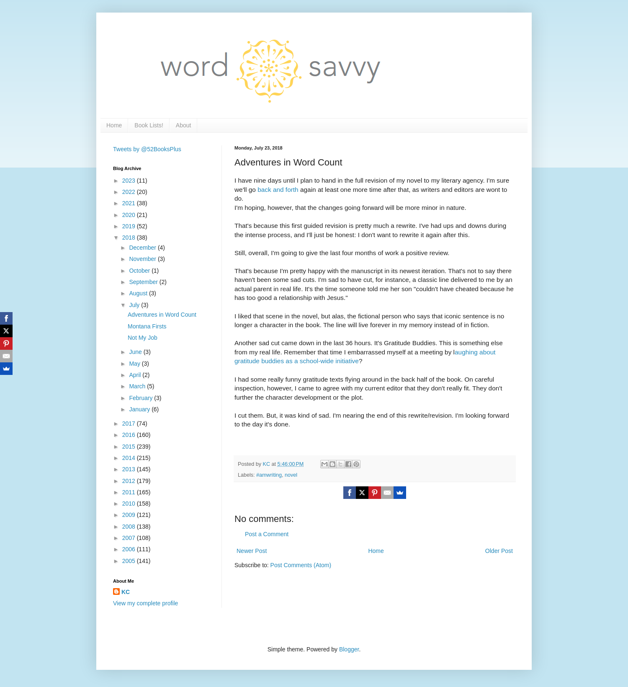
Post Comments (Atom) (300, 565)
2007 (129, 538)
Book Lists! (148, 125)
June (136, 352)
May (135, 363)
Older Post (499, 551)
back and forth (278, 189)
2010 (129, 503)
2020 (129, 215)
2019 (129, 226)
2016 (129, 434)
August (139, 293)
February (141, 398)
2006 (129, 549)
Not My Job (142, 337)
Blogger (349, 649)
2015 (129, 446)
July (135, 305)
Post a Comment (266, 534)
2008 (129, 526)
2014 (129, 458)
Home (114, 125)
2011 (129, 492)
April (135, 375)
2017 (129, 423)
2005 (129, 561)
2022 (129, 192)
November (143, 259)
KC (125, 592)
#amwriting (269, 475)
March (138, 386)
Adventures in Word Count (162, 314)
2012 (129, 481)
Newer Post (252, 551)
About (183, 125)
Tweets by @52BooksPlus (147, 149)
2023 (129, 180)
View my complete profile (145, 603)
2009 (129, 514)
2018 (129, 237)
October (140, 270)
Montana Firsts (147, 326)
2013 (129, 469)
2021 (129, 203)
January (140, 409)
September (144, 282)
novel (291, 475)
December (143, 247)
